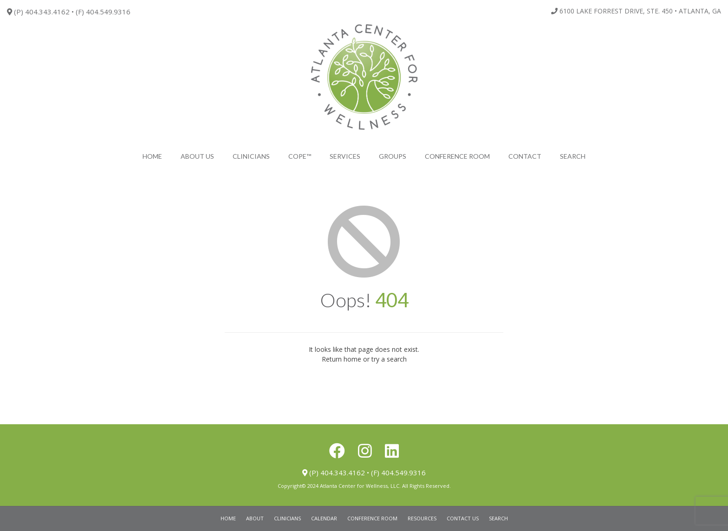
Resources (422, 518)
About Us (197, 156)
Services (345, 156)
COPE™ (299, 156)
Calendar (324, 518)
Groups (392, 156)
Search (498, 518)
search (572, 156)
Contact (524, 156)
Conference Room (457, 156)
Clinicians (251, 156)
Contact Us (463, 518)
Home (152, 156)
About (255, 518)
